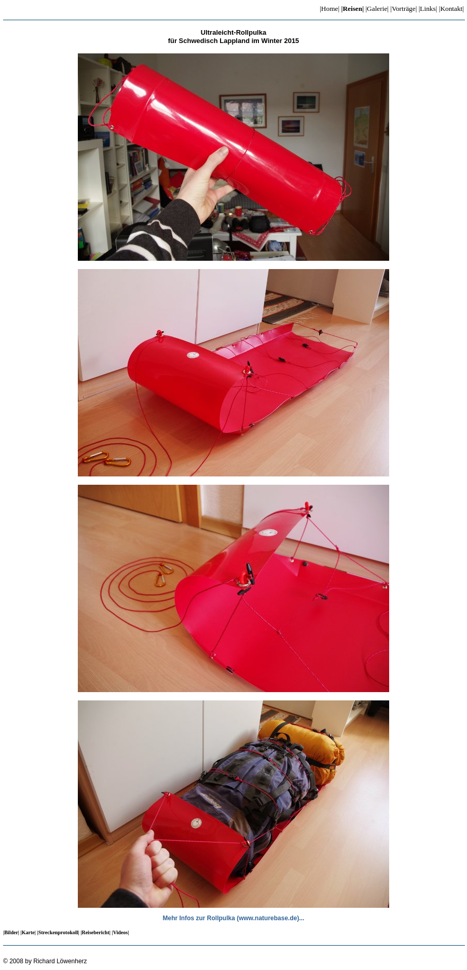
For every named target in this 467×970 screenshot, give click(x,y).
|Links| (428, 8)
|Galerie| (377, 8)
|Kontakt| (451, 8)
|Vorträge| (403, 8)
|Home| (329, 8)
